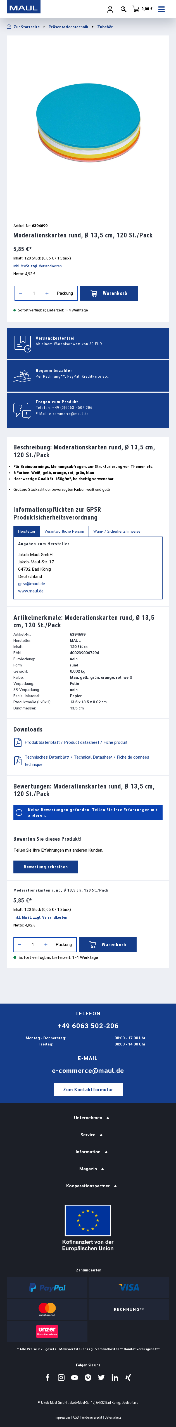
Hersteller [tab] (26, 531)
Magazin (88, 1168)
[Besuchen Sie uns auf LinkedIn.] (114, 1377)
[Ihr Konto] (110, 9)
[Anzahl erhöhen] (47, 293)
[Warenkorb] (142, 9)
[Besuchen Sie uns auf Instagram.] (61, 1377)
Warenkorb (109, 293)
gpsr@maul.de (31, 583)
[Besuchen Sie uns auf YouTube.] (74, 1377)
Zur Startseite (23, 26)
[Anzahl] (34, 293)
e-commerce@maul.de (69, 413)
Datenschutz (113, 1417)
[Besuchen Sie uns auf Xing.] (128, 1377)
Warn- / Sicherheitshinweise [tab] (117, 531)
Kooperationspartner (88, 1185)
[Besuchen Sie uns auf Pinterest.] (88, 1377)
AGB (76, 1417)
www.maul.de (31, 591)
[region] (88, 128)
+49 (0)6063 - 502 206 (72, 407)
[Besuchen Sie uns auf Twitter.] (101, 1377)
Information (88, 1151)
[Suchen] (123, 9)
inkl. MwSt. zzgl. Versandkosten (37, 266)
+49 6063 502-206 (88, 1026)
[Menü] (162, 9)
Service (88, 1134)
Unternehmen (88, 1117)
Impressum (62, 1417)
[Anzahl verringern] (20, 293)
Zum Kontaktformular (88, 1089)
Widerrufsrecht (92, 1417)
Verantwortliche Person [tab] (64, 531)
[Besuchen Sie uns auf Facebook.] (47, 1377)
